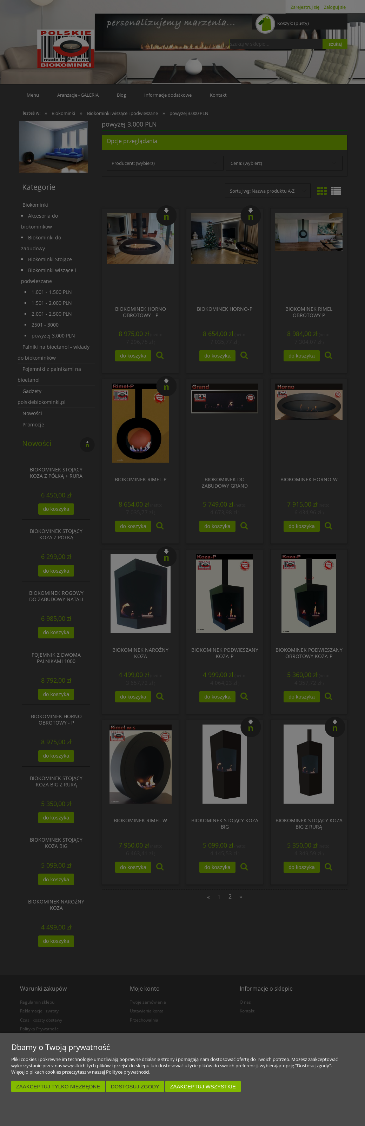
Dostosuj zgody (135, 1086)
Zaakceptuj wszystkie (203, 1086)
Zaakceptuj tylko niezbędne (58, 1086)
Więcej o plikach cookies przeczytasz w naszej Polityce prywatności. (80, 1072)
